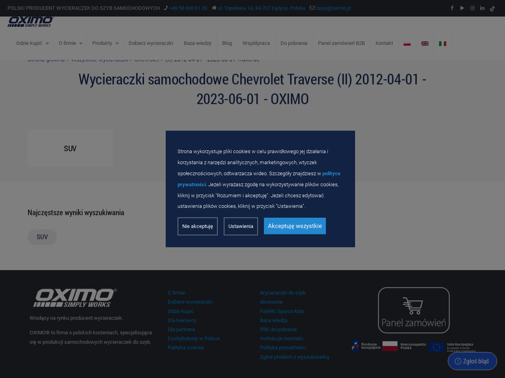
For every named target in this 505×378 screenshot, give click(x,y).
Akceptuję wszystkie (295, 226)
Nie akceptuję (197, 226)
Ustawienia (240, 226)
